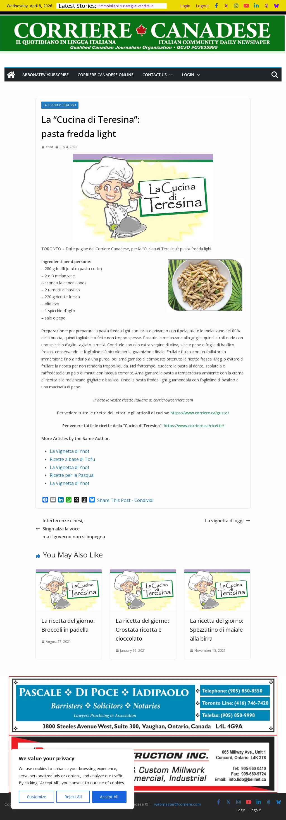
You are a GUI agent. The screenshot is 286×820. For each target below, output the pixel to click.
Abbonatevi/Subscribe (45, 74)
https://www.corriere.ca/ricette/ (194, 425)
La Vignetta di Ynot (69, 451)
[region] (72, 779)
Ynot (49, 147)
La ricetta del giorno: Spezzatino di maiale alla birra (216, 629)
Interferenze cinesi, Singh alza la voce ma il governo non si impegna (70, 529)
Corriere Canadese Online (106, 74)
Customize (36, 796)
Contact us (154, 74)
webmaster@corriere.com (177, 804)
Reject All (73, 796)
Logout (202, 5)
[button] (170, 75)
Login (185, 5)
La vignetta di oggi (227, 521)
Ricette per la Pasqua (72, 475)
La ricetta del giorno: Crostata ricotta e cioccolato (142, 629)
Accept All (109, 796)
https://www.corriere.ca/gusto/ (199, 412)
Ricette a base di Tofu (72, 459)
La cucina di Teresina (60, 105)
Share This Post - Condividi (125, 500)
